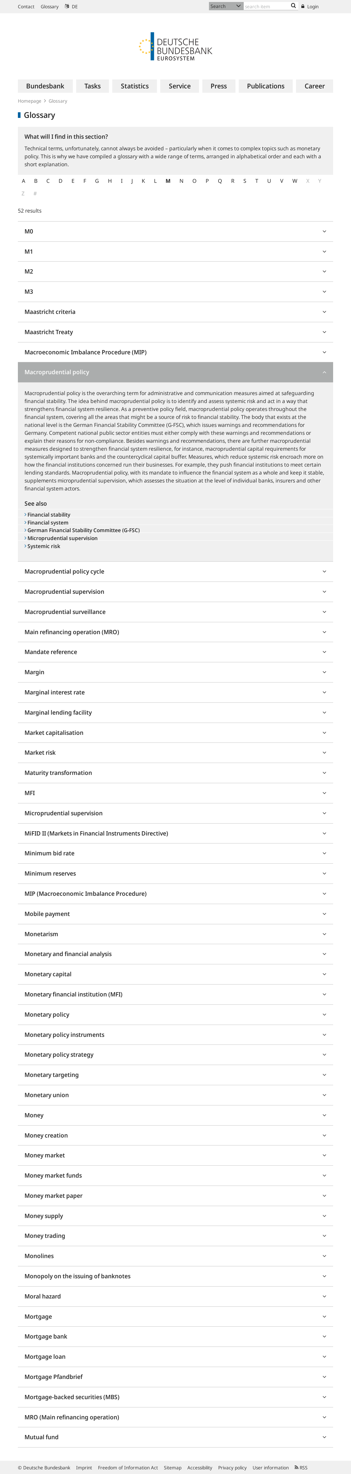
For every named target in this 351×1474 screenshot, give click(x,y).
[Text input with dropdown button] (271, 6)
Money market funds (53, 1175)
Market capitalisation (54, 733)
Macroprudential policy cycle (64, 571)
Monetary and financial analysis (68, 954)
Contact (26, 6)
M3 (29, 291)
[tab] (175, 232)
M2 (29, 271)
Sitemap (172, 1467)
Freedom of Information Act (128, 1467)
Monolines (39, 1256)
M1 (29, 251)
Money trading (45, 1236)
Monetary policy (47, 1014)
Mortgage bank (46, 1336)
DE (71, 6)
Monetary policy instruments (64, 1035)
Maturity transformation (58, 773)
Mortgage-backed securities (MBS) (72, 1397)
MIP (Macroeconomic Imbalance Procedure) (86, 893)
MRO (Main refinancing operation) (72, 1417)
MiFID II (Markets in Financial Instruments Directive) (96, 833)
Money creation (46, 1135)
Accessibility (199, 1467)
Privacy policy (232, 1467)
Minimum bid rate (50, 853)
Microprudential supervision (64, 813)
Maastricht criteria (50, 312)
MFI (30, 793)
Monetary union (47, 1095)
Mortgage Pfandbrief (53, 1377)
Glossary (50, 6)
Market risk (40, 752)
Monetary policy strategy (59, 1054)
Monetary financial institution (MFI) (74, 994)
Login (310, 6)
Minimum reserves (50, 873)
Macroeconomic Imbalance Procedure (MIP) (86, 352)
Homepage (29, 101)
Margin (34, 672)
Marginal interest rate (55, 692)
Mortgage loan (45, 1356)
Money (34, 1115)
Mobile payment (47, 914)
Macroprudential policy (57, 372)
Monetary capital (48, 974)
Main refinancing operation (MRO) (72, 632)
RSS (301, 1467)
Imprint (84, 1467)
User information (271, 1467)
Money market (45, 1155)
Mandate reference (51, 652)
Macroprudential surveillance (65, 612)
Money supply (44, 1216)
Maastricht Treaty (49, 332)
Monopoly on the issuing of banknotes (77, 1276)
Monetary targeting (52, 1075)
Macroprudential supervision (64, 591)
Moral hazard (43, 1296)
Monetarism (41, 934)
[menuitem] (45, 86)
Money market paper (53, 1195)
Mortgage (38, 1316)
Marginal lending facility (58, 712)
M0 (29, 231)
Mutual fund (42, 1437)
